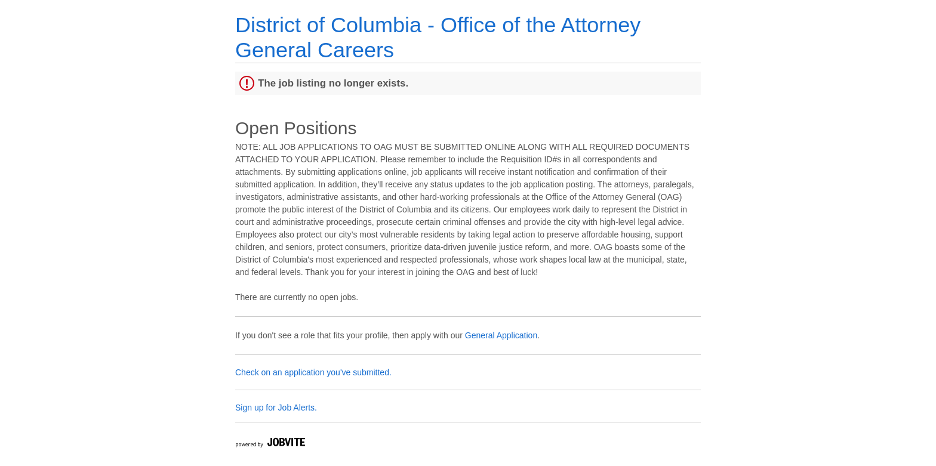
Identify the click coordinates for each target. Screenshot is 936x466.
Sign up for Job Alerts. (276, 407)
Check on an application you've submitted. (313, 372)
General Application (501, 335)
